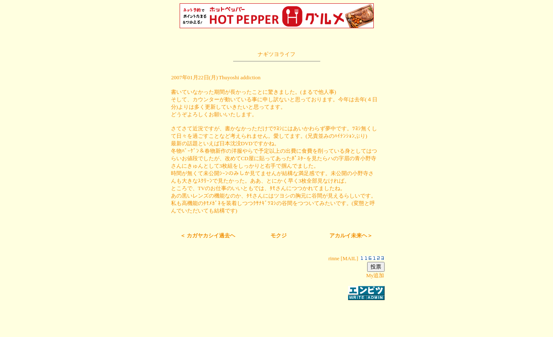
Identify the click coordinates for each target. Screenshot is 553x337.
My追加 (375, 275)
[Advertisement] (277, 313)
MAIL (349, 258)
